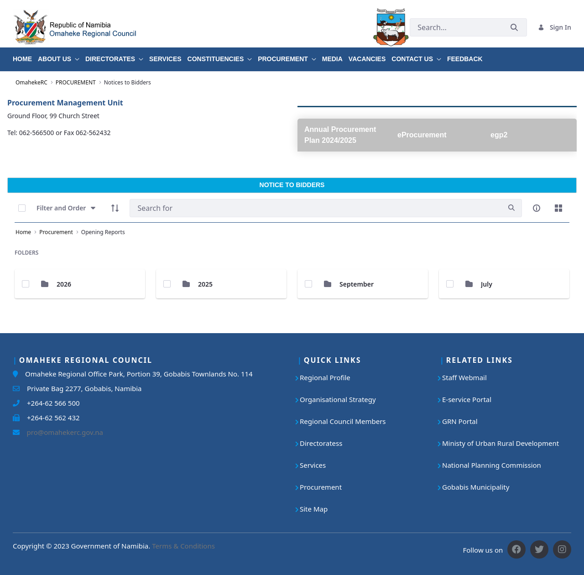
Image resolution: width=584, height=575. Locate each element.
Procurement (321, 486)
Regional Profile (325, 377)
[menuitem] (25, 55)
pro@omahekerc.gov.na (61, 432)
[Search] (315, 208)
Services (313, 465)
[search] (511, 207)
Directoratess (321, 443)
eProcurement (422, 135)
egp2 (498, 135)
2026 (64, 284)
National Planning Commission (491, 465)
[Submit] (514, 27)
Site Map (314, 508)
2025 (205, 284)
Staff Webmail (464, 377)
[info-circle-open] (536, 208)
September (356, 284)
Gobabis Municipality (475, 486)
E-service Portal (466, 399)
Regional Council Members (343, 421)
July (486, 284)
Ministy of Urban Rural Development (500, 443)
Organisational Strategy (338, 399)
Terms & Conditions (183, 545)
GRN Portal (460, 421)
